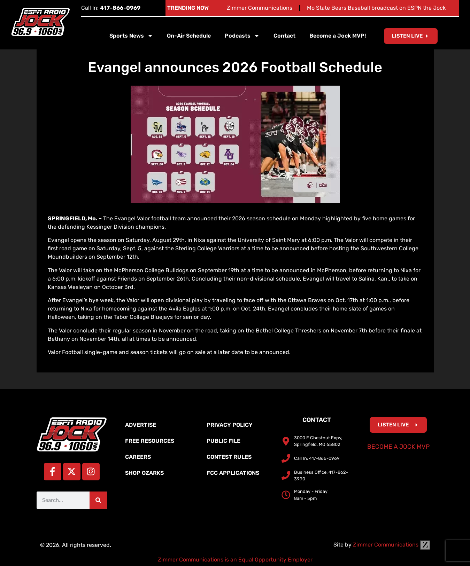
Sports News (131, 36)
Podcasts (242, 36)
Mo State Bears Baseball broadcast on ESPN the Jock (376, 8)
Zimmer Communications (259, 8)
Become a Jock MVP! (337, 35)
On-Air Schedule (189, 35)
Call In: (110, 8)
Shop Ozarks (144, 473)
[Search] (98, 500)
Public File (223, 441)
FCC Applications (233, 473)
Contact (284, 35)
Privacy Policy (230, 425)
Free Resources (149, 441)
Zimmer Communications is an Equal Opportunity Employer (235, 559)
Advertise (140, 425)
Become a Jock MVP (398, 446)
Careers (138, 457)
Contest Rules (229, 457)
